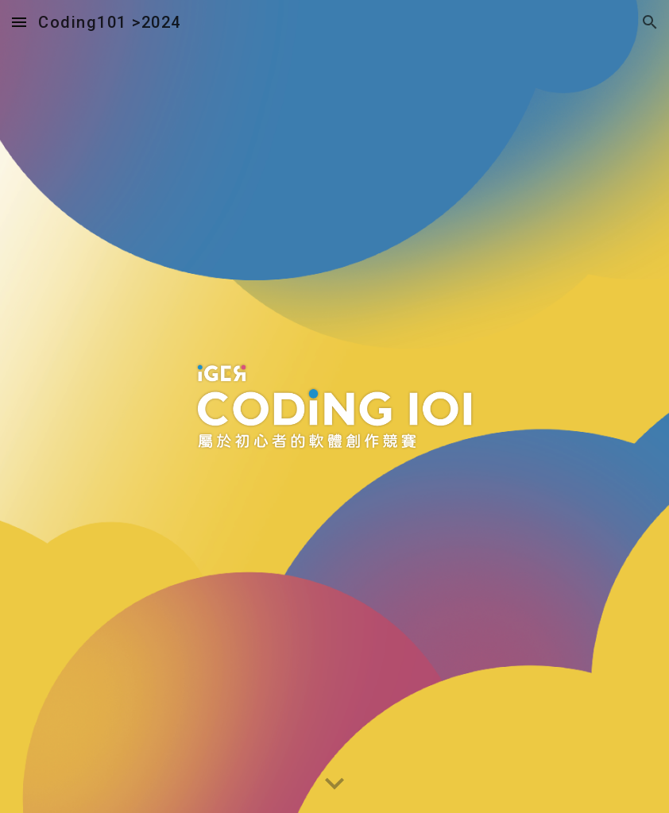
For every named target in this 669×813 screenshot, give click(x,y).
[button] (19, 22)
